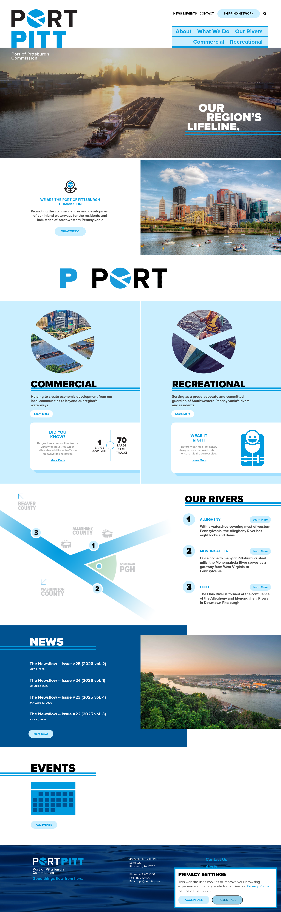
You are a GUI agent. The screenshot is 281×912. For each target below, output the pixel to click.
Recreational (246, 41)
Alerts (211, 866)
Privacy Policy (258, 886)
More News (41, 734)
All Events (44, 825)
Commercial (208, 41)
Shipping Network (238, 13)
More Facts (58, 460)
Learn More (41, 414)
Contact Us (216, 859)
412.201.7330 (147, 874)
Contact (207, 13)
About (184, 31)
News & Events (185, 13)
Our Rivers (249, 31)
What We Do (213, 31)
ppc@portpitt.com (149, 881)
